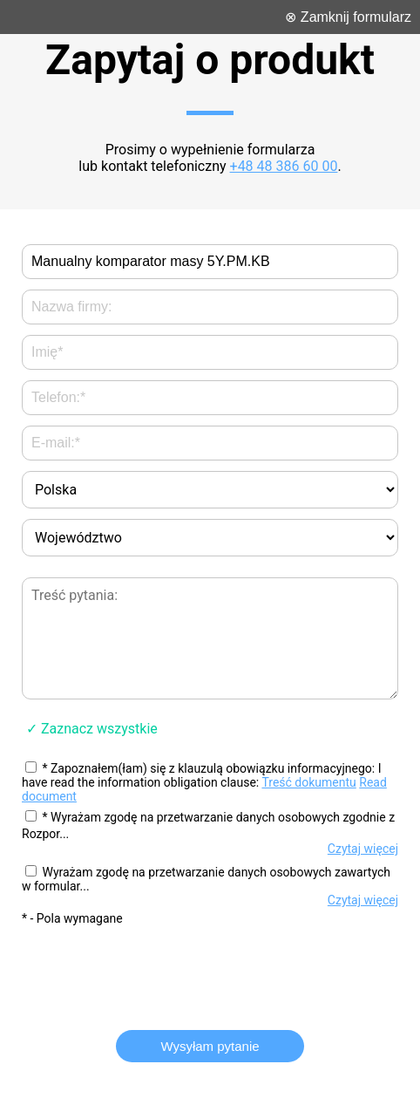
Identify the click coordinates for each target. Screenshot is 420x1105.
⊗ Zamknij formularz (348, 17)
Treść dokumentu (308, 782)
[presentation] (210, 970)
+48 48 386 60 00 (284, 166)
